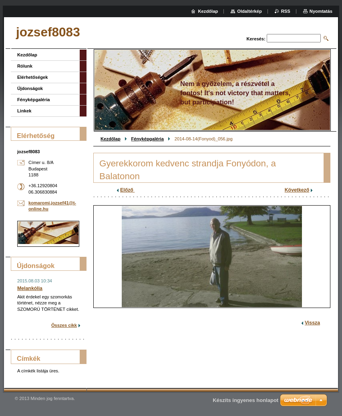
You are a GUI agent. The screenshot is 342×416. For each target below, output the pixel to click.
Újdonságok (30, 88)
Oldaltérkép (249, 11)
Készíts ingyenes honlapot (245, 400)
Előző (127, 190)
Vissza (312, 323)
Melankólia (29, 288)
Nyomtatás (321, 11)
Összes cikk (64, 325)
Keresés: (256, 38)
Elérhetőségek (32, 77)
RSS (285, 11)
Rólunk (24, 66)
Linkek (24, 110)
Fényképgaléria (147, 138)
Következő (297, 190)
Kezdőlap (111, 138)
